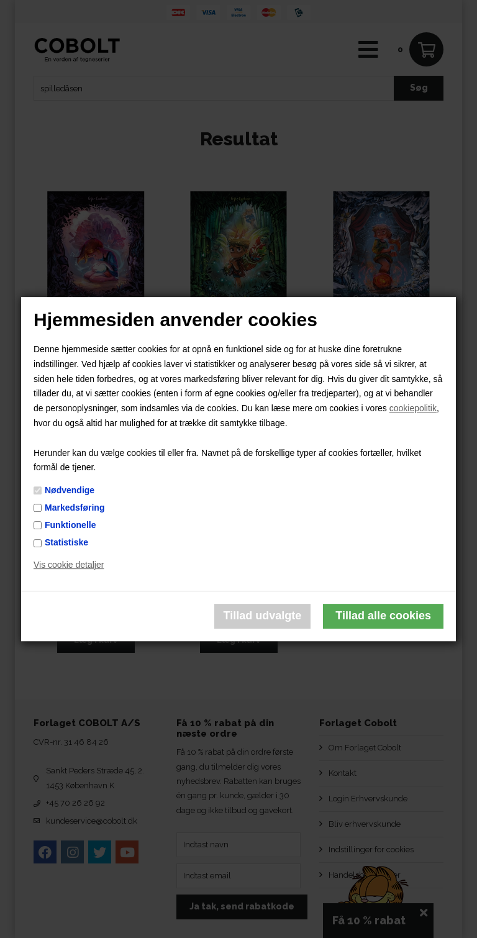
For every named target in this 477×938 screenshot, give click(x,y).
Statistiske (66, 542)
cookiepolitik (413, 408)
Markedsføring (74, 507)
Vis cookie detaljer (69, 565)
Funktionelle (70, 525)
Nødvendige (69, 490)
